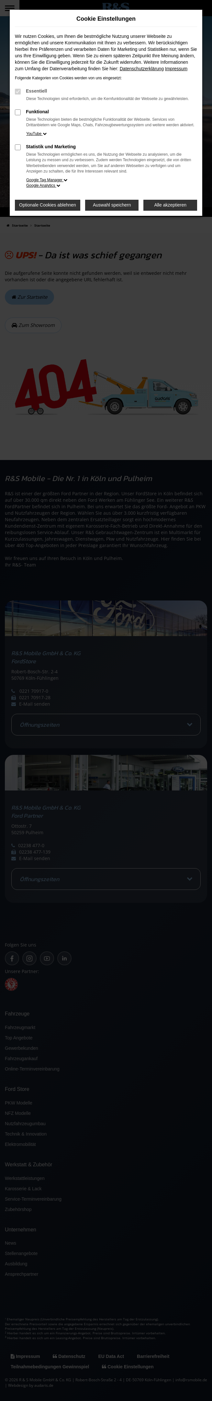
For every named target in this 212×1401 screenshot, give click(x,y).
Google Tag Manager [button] (46, 180)
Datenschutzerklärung (142, 68)
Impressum (176, 68)
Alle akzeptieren (170, 204)
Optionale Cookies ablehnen (47, 204)
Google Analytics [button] (43, 185)
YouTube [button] (36, 133)
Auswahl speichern (112, 204)
